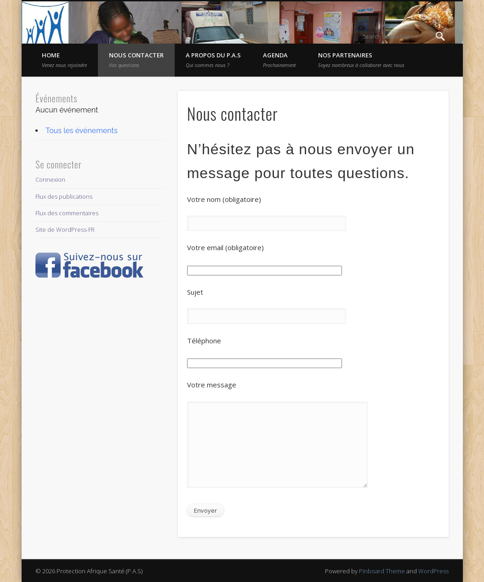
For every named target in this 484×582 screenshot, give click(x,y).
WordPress (433, 571)
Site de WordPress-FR (65, 229)
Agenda (279, 59)
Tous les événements (81, 130)
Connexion (50, 179)
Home (64, 59)
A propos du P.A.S (213, 59)
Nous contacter (136, 59)
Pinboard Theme (382, 571)
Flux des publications (63, 196)
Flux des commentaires (66, 213)
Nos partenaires (361, 59)
